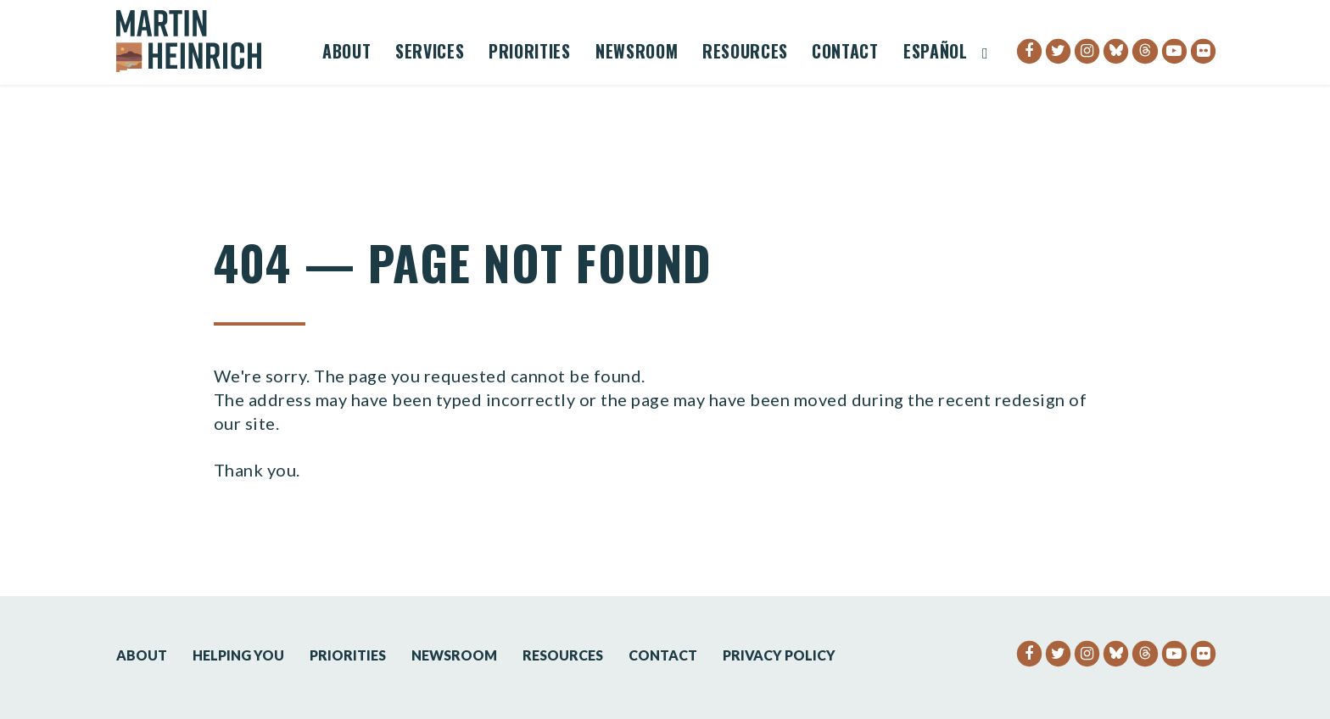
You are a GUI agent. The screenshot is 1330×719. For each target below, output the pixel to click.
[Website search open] (985, 53)
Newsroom (636, 53)
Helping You (238, 655)
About (346, 53)
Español (935, 53)
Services (429, 53)
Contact (845, 53)
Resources (745, 53)
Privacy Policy (779, 655)
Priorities (530, 53)
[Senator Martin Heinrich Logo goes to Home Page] (200, 41)
